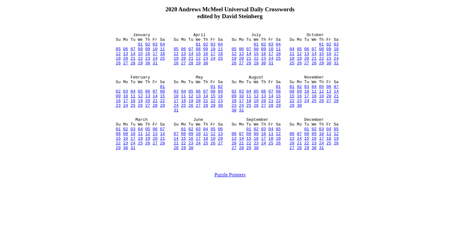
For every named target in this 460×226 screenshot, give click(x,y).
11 (162, 52)
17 (155, 58)
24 (155, 64)
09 (147, 52)
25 (162, 64)
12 (118, 58)
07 (132, 52)
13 (125, 58)
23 (147, 64)
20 (125, 64)
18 (162, 58)
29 (140, 69)
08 (140, 52)
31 (155, 69)
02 (147, 47)
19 (118, 64)
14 (132, 58)
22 (140, 64)
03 (155, 47)
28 (132, 69)
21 (132, 64)
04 (162, 47)
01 (140, 47)
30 (147, 69)
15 (140, 58)
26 (118, 69)
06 (125, 52)
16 (147, 58)
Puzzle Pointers (230, 200)
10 (155, 52)
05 (118, 52)
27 (125, 69)
